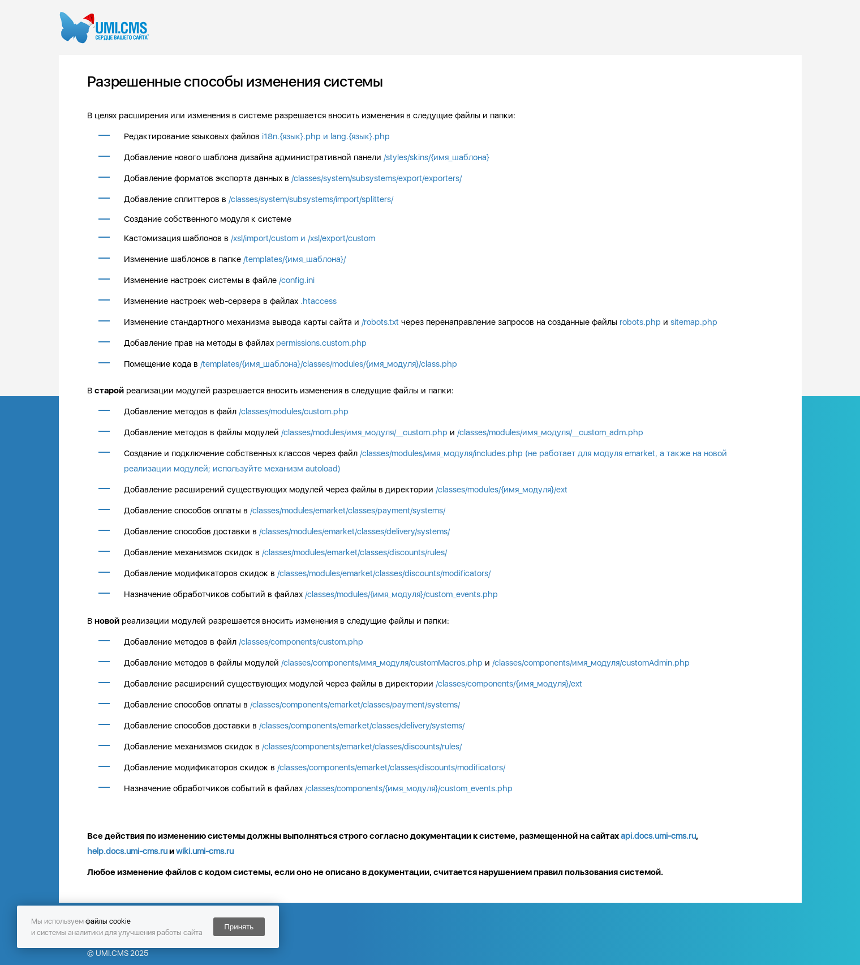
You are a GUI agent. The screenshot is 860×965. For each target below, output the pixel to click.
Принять (238, 927)
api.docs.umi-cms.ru (658, 836)
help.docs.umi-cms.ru (127, 851)
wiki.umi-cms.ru (205, 851)
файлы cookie (108, 921)
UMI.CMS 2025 (122, 953)
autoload (322, 469)
